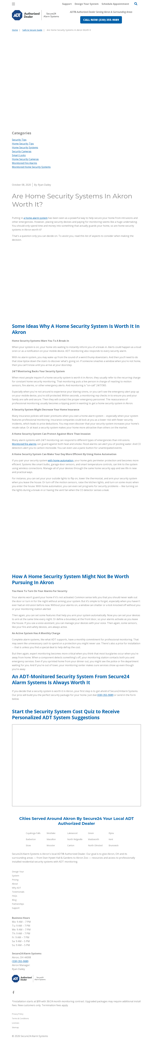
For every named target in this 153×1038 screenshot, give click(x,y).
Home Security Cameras (25, 159)
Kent (111, 839)
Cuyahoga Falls (33, 833)
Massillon (51, 839)
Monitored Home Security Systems (31, 167)
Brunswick (113, 845)
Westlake (51, 833)
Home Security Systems (25, 147)
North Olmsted (95, 845)
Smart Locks (19, 155)
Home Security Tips (23, 143)
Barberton (31, 839)
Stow (28, 845)
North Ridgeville (74, 839)
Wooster (51, 845)
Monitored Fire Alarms (24, 163)
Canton (70, 845)
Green (91, 833)
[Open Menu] (13, 4)
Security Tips (19, 139)
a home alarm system (36, 218)
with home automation (60, 460)
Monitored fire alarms (24, 444)
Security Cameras (21, 151)
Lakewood (72, 833)
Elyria (111, 833)
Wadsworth (93, 839)
